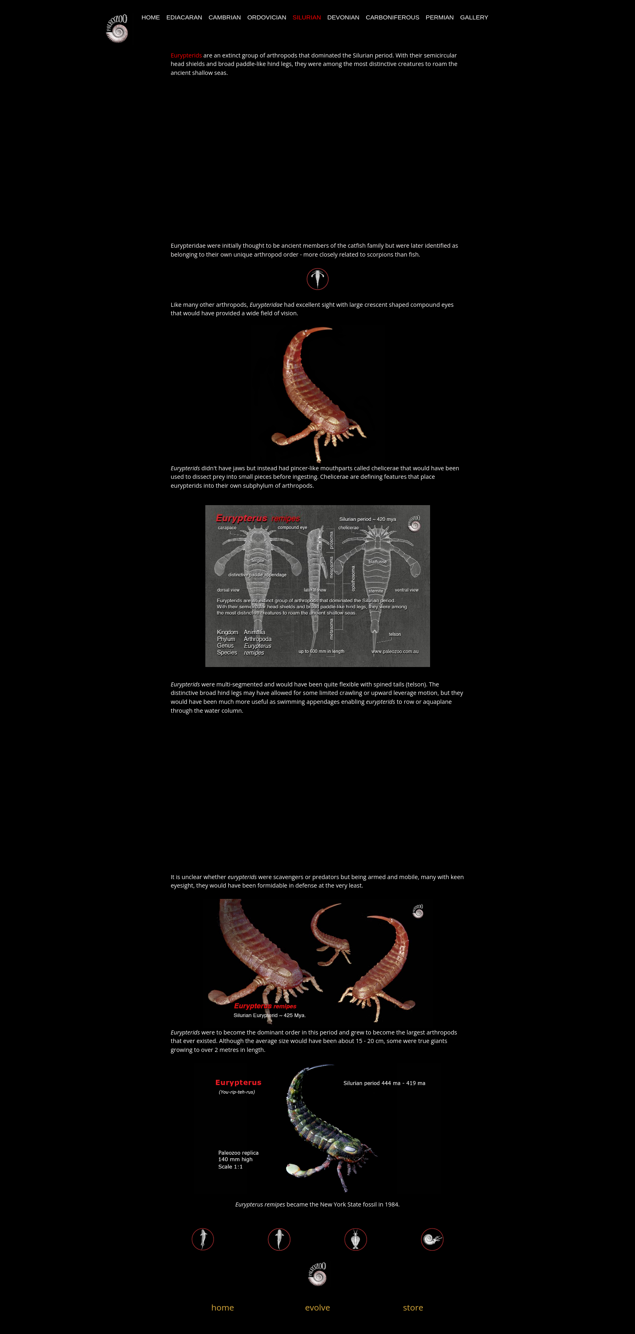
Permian (440, 17)
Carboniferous (392, 17)
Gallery (474, 17)
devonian (343, 17)
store (413, 1307)
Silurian (307, 17)
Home (150, 17)
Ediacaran (184, 17)
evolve (317, 1307)
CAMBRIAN (225, 17)
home (222, 1307)
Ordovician (266, 17)
